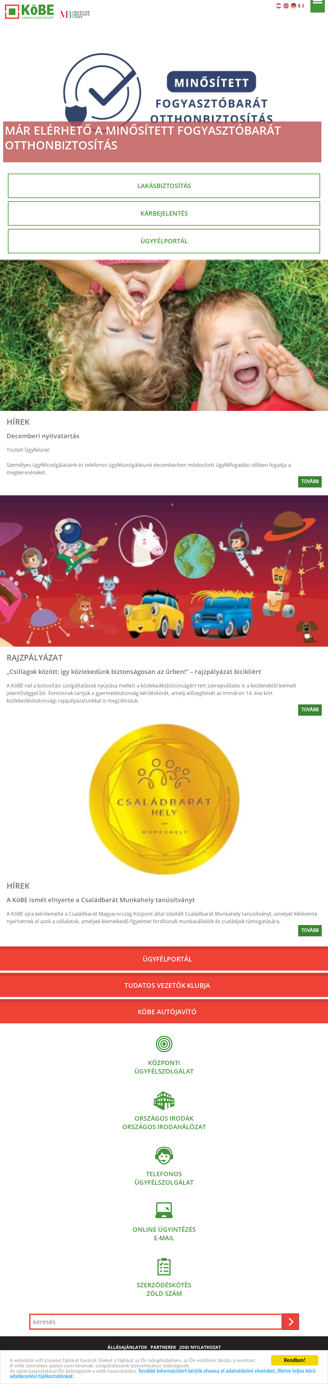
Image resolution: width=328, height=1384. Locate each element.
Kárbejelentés (164, 213)
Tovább (310, 481)
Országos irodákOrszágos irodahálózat (164, 1122)
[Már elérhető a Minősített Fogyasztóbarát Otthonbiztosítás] (164, 92)
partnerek (163, 1347)
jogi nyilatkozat (200, 1347)
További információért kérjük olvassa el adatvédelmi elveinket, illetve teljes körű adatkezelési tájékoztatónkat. (162, 1374)
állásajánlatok (127, 1347)
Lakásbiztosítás (164, 185)
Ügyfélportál (164, 241)
